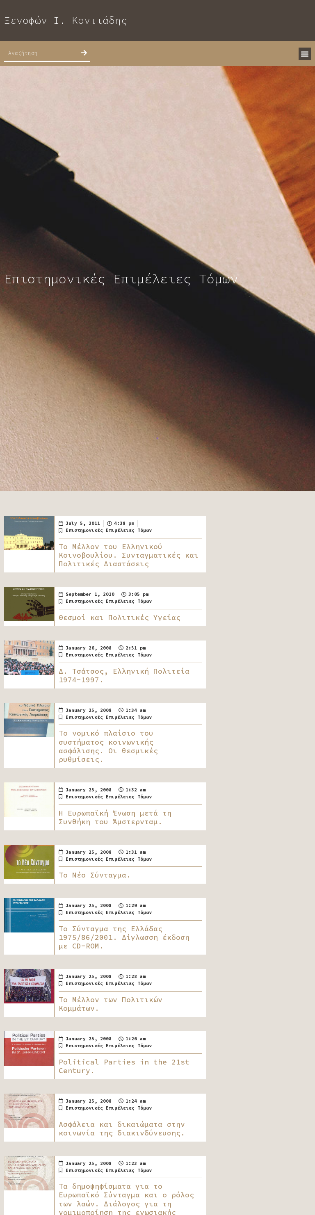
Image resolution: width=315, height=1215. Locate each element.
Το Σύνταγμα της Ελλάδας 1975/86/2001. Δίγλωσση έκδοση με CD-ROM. (124, 937)
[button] (305, 54)
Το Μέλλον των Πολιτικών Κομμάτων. (110, 1004)
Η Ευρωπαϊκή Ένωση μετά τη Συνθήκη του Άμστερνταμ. (115, 817)
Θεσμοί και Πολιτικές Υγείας (119, 617)
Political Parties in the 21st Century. (124, 1066)
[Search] (84, 53)
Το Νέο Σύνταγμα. (95, 875)
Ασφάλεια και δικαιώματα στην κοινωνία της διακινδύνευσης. (122, 1128)
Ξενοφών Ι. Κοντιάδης (65, 20)
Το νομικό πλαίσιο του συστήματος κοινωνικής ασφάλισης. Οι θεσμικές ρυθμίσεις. (108, 746)
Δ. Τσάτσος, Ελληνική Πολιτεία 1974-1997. (124, 675)
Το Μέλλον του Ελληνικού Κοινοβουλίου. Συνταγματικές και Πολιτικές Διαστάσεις (129, 555)
